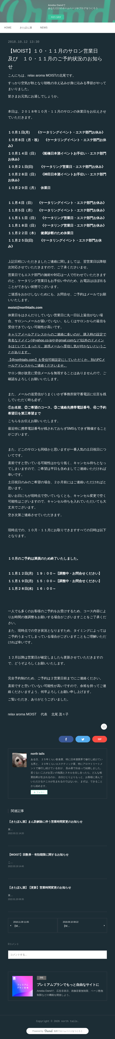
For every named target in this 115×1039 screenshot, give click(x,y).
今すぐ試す (56, 17)
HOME (7, 27)
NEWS (43, 27)
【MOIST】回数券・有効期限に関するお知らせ (38, 854)
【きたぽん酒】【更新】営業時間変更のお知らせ (39, 888)
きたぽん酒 (26, 27)
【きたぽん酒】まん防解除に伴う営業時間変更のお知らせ (45, 821)
